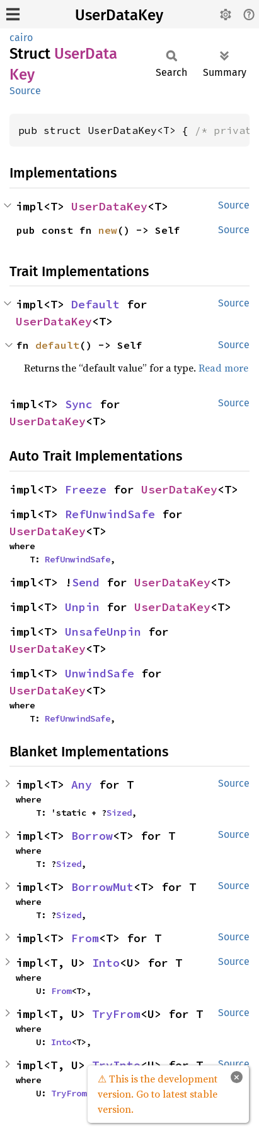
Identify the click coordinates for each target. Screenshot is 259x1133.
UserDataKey (119, 15)
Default (95, 304)
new (107, 230)
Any (81, 784)
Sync (79, 404)
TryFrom (116, 1014)
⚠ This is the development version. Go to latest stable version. (157, 1094)
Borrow (92, 835)
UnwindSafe (99, 673)
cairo (21, 38)
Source (25, 91)
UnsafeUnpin (103, 631)
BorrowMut (102, 887)
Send (86, 582)
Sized (119, 812)
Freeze (85, 489)
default (57, 345)
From (85, 938)
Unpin (82, 607)
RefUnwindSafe (110, 514)
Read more (223, 368)
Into (106, 962)
